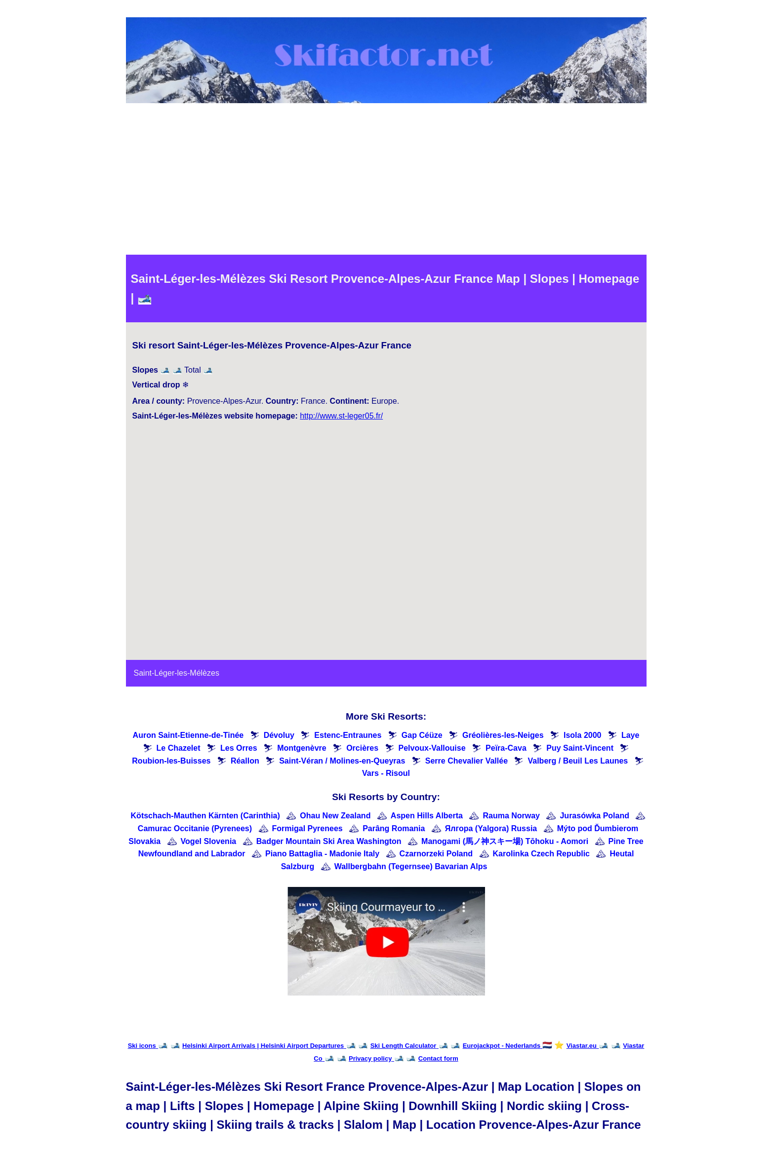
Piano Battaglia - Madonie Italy (322, 853)
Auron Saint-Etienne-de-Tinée (188, 735)
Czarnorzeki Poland (436, 853)
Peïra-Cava (506, 748)
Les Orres (238, 748)
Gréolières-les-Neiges (503, 735)
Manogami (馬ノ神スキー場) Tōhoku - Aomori (504, 841)
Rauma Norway (511, 815)
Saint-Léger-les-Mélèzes (176, 673)
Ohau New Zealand (335, 815)
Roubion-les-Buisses (171, 761)
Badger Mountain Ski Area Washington (329, 841)
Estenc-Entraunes (347, 735)
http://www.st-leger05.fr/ (341, 416)
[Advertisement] (386, 181)
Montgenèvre (301, 748)
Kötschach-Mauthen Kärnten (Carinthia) (205, 815)
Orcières (362, 748)
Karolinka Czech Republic (541, 853)
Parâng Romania (394, 828)
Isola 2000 (583, 735)
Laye (630, 735)
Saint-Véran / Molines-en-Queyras (342, 761)
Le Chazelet (179, 748)
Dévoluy (279, 735)
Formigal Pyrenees (307, 828)
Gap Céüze (422, 735)
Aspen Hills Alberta (427, 815)
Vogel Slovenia (209, 841)
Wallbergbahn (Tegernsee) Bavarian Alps (411, 866)
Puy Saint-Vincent (579, 748)
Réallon (245, 761)
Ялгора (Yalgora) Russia (491, 828)
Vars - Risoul (386, 773)
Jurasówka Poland (594, 815)
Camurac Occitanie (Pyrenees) (195, 828)
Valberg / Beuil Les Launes (578, 761)
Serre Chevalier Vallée (466, 761)
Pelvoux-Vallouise (432, 748)
